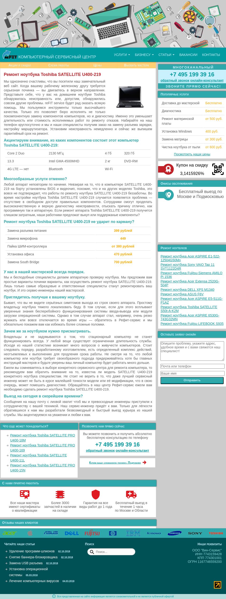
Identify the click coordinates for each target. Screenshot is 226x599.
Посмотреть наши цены (192, 154)
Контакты (211, 55)
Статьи (167, 55)
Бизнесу (144, 55)
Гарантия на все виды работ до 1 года (95, 503)
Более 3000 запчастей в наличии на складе (60, 504)
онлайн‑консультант (132, 450)
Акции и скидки (20, 65)
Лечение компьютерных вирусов (34, 581)
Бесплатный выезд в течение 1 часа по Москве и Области (131, 504)
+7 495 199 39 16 (117, 444)
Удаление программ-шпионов (32, 551)
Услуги (122, 55)
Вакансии (188, 55)
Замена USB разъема (25, 563)
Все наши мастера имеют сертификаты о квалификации (24, 504)
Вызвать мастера (136, 65)
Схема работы (58, 65)
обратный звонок (100, 450)
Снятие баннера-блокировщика (33, 557)
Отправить (192, 380)
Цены (98, 65)
